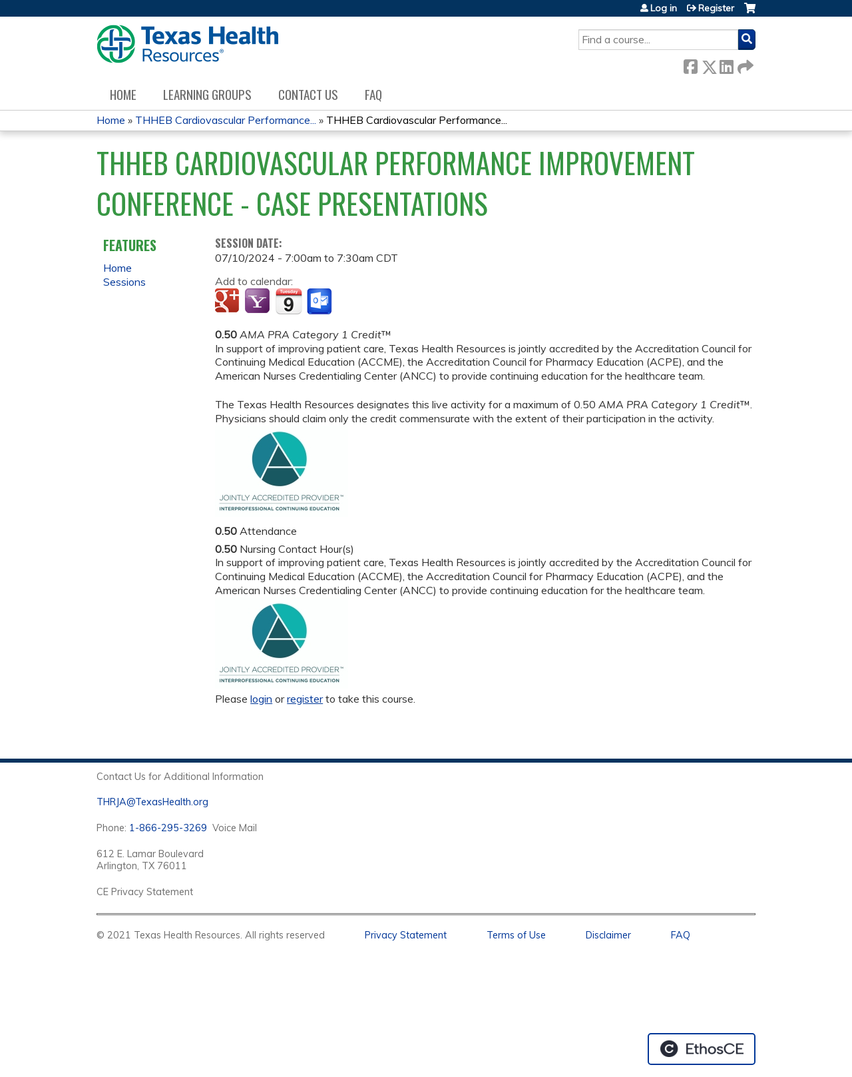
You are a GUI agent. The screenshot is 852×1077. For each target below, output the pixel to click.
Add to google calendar (228, 301)
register (305, 698)
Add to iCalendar (288, 301)
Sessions (124, 281)
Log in (663, 8)
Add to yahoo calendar (258, 301)
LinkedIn (726, 64)
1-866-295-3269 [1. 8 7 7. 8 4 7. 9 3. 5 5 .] (168, 828)
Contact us (308, 94)
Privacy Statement (406, 935)
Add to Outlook (320, 301)
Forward (744, 64)
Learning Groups (207, 94)
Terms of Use (516, 935)
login (261, 698)
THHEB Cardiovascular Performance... (225, 120)
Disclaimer (608, 935)
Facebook (690, 64)
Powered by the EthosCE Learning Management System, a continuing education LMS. (701, 1049)
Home (123, 94)
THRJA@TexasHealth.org (152, 802)
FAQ (373, 94)
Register (716, 8)
